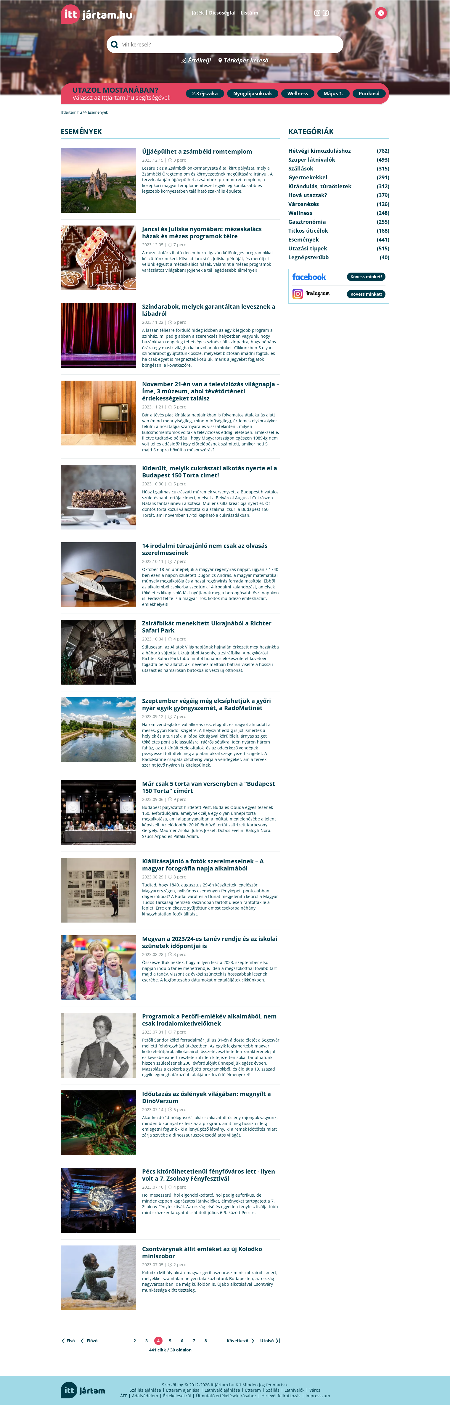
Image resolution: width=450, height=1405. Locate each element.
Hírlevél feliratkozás (280, 1395)
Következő (237, 1340)
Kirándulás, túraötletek (319, 186)
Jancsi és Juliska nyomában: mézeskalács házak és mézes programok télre (202, 232)
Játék (198, 12)
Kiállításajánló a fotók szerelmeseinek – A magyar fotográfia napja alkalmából (203, 864)
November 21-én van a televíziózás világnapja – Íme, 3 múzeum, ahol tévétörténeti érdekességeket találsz (210, 391)
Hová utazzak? (307, 195)
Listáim (249, 12)
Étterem (253, 1390)
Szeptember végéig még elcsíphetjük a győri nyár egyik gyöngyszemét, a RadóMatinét (206, 704)
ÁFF (123, 1395)
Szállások (300, 168)
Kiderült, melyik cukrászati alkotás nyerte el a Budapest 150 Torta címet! (209, 471)
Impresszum (318, 1395)
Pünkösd (369, 93)
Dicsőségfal (222, 12)
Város (314, 1390)
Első (71, 1340)
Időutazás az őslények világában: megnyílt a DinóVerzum (206, 1097)
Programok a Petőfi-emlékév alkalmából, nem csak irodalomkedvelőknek (209, 1019)
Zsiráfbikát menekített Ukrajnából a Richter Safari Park (206, 626)
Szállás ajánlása (145, 1390)
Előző (92, 1340)
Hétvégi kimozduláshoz (319, 150)
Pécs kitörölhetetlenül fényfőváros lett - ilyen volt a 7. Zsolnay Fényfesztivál (208, 1174)
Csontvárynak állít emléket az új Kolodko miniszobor (202, 1252)
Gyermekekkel (307, 177)
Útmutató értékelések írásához (226, 1395)
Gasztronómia (307, 221)
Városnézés (303, 204)
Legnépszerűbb (308, 257)
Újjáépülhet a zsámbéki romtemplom (197, 151)
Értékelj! (199, 60)
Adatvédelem (145, 1395)
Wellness (297, 93)
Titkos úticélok (308, 230)
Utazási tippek (307, 248)
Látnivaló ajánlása (222, 1390)
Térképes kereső (246, 60)
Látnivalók (294, 1390)
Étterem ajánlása (183, 1390)
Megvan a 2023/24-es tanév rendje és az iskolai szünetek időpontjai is (209, 942)
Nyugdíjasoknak (252, 93)
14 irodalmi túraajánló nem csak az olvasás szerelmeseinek (205, 549)
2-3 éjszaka (205, 93)
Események (303, 239)
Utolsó (267, 1340)
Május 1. (333, 93)
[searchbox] (225, 44)
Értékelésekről (177, 1395)
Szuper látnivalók (311, 159)
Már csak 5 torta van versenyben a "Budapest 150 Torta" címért (208, 787)
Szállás (272, 1390)
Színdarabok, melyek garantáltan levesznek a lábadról (208, 310)
